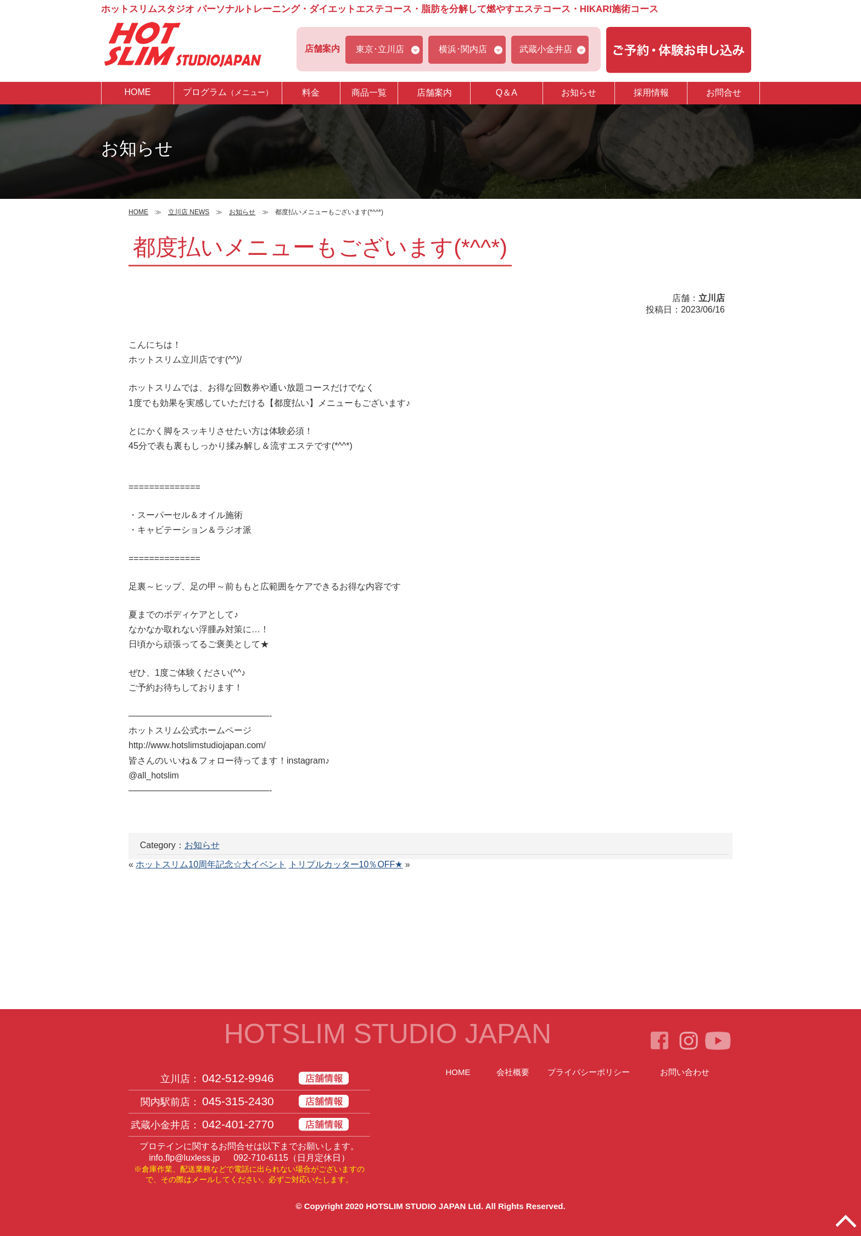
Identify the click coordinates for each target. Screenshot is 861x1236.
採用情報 (651, 92)
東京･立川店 (380, 49)
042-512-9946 (238, 1078)
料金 (311, 92)
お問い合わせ (684, 1072)
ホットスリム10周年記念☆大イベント (211, 864)
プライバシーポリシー (588, 1072)
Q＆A (506, 92)
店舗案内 (434, 92)
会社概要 (512, 1072)
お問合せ (723, 92)
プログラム (228, 92)
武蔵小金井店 (545, 49)
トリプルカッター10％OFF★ (346, 864)
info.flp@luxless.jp (184, 1157)
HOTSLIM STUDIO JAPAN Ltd (423, 1206)
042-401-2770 (238, 1124)
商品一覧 (369, 92)
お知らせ (578, 92)
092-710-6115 (260, 1157)
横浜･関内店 (463, 49)
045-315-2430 (238, 1101)
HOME (137, 92)
